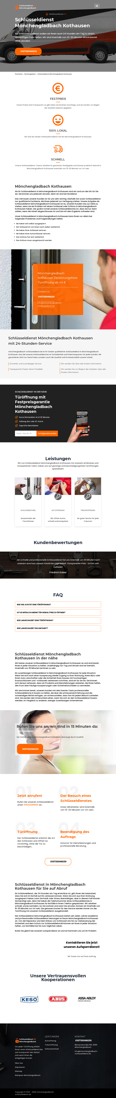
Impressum (20, 1067)
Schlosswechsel (28, 510)
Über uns (19, 1063)
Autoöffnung (58, 510)
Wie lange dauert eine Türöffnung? (35, 620)
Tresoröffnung (88, 510)
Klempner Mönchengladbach (27, 1075)
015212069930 (31, 804)
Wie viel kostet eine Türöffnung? (34, 604)
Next (103, 999)
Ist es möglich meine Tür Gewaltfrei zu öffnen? (41, 612)
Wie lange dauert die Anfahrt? (32, 628)
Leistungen (52, 1036)
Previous (13, 999)
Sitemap (18, 1071)
